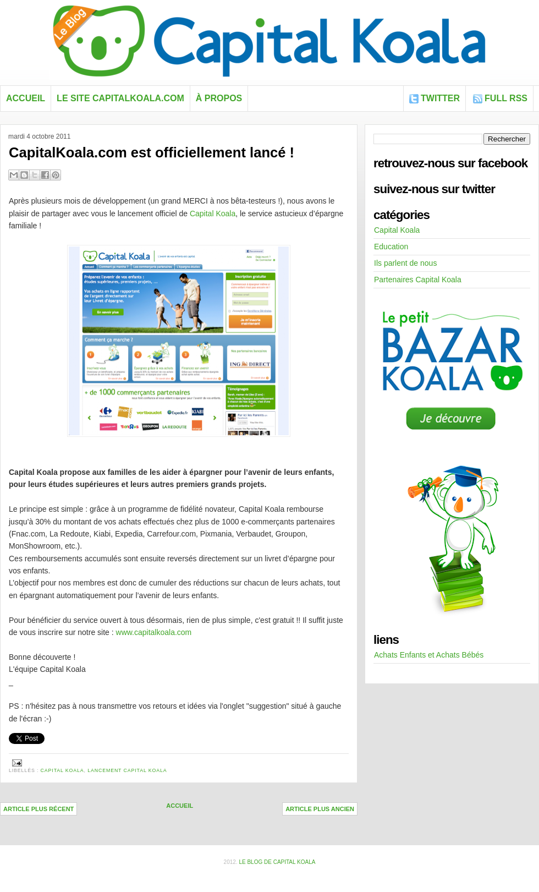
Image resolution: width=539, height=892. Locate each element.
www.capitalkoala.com (154, 632)
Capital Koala (212, 213)
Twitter (440, 98)
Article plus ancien (319, 809)
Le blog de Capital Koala (277, 862)
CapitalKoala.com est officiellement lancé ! (151, 152)
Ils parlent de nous (405, 263)
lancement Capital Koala (127, 770)
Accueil (25, 98)
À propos (219, 98)
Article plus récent (38, 809)
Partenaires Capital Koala (417, 279)
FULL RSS (506, 98)
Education (391, 246)
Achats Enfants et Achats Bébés (428, 654)
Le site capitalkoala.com (120, 98)
